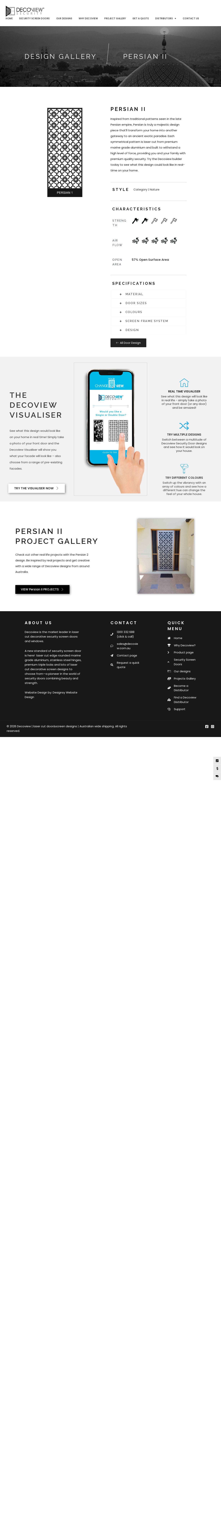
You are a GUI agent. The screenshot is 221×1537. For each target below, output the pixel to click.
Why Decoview (88, 18)
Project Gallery (115, 18)
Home (9, 18)
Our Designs (64, 18)
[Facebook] (207, 732)
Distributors (165, 18)
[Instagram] (212, 732)
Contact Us (191, 18)
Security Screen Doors (34, 18)
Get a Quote (141, 18)
